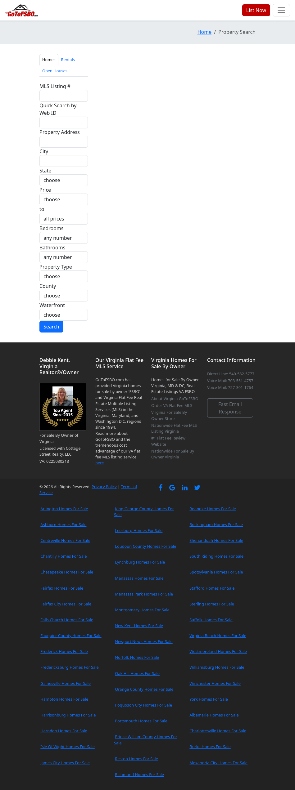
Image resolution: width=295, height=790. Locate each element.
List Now (256, 10)
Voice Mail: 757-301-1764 (230, 387)
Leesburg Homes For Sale (138, 530)
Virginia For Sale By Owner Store (169, 415)
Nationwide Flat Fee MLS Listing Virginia (174, 428)
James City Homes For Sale (65, 762)
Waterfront (52, 305)
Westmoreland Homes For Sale (218, 651)
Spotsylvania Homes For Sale (216, 572)
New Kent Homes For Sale (139, 625)
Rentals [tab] (68, 59)
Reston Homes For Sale (136, 758)
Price (45, 189)
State (45, 170)
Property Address (59, 132)
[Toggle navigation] (281, 10)
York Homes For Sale (208, 699)
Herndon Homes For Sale (63, 731)
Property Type (55, 266)
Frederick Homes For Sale (64, 651)
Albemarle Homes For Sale (213, 715)
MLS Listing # (54, 86)
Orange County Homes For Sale (144, 689)
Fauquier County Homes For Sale (70, 635)
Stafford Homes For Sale (211, 588)
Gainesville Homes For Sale (65, 683)
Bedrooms (51, 228)
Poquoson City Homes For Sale (143, 705)
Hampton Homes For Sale (64, 699)
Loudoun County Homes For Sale (145, 546)
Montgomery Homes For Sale (142, 610)
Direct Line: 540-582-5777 (230, 374)
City (43, 151)
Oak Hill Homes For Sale (137, 673)
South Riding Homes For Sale (216, 556)
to (41, 209)
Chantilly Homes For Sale (63, 556)
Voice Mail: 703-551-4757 (230, 380)
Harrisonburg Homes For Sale (68, 715)
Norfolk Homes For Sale (137, 657)
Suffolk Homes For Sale (211, 620)
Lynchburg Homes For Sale (140, 562)
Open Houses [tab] (54, 71)
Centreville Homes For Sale (65, 540)
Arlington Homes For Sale (64, 508)
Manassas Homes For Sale (139, 578)
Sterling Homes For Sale (211, 604)
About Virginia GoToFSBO (174, 398)
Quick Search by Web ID (57, 109)
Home (204, 32)
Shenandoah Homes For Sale (216, 540)
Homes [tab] (49, 59)
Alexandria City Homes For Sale (218, 762)
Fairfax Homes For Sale (61, 588)
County (47, 286)
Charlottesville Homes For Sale (217, 731)
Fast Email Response (230, 408)
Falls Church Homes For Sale (66, 620)
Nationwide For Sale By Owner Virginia (172, 454)
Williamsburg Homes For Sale (216, 667)
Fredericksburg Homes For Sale (69, 667)
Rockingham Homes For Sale (216, 524)
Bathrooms (52, 247)
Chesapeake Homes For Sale (66, 572)
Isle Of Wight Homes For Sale (67, 746)
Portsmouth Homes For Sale (141, 721)
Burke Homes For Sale (209, 746)
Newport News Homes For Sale (143, 641)
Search (51, 326)
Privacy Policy (104, 486)
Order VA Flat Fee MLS (171, 405)
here (99, 463)
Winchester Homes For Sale (215, 683)
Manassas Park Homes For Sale (144, 594)
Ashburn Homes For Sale (63, 524)
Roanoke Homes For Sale (212, 508)
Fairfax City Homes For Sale (65, 604)
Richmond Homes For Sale (139, 774)
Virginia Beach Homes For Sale (217, 635)
